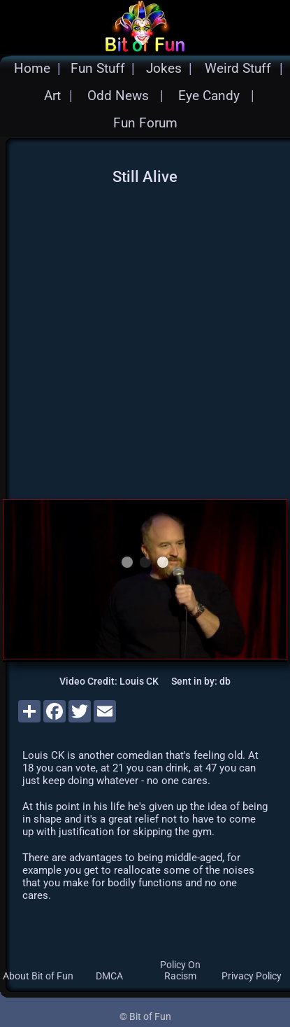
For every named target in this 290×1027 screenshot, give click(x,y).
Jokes (164, 68)
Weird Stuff (238, 68)
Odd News (118, 96)
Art (52, 96)
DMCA (109, 975)
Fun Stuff (98, 68)
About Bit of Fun (38, 975)
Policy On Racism (180, 970)
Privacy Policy (252, 975)
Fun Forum (145, 123)
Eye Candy (209, 96)
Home (32, 68)
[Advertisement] (131, 339)
